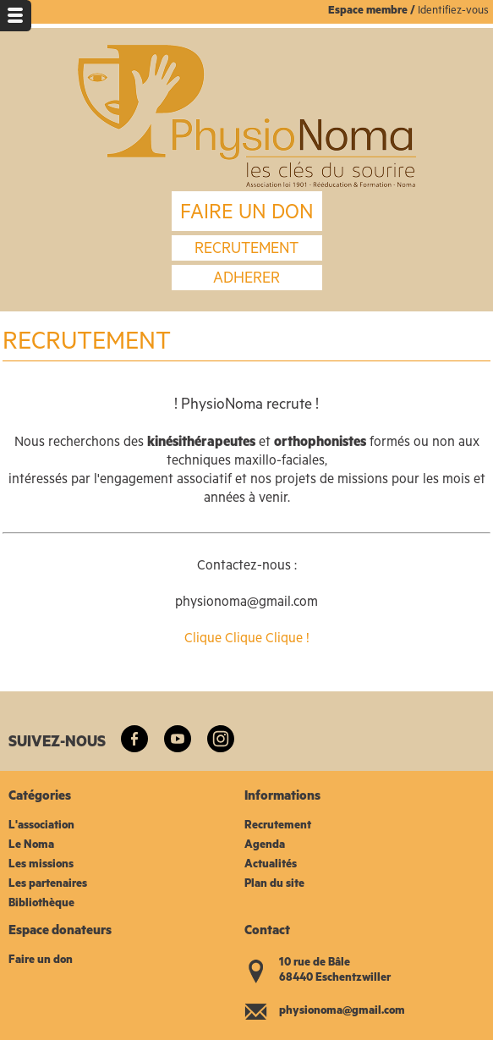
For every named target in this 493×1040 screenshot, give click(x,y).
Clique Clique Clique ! (246, 639)
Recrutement (277, 826)
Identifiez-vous (453, 11)
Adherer (246, 280)
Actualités (270, 865)
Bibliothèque (41, 904)
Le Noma (31, 845)
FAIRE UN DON (247, 215)
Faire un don (40, 961)
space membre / (376, 11)
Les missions (41, 865)
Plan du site (274, 884)
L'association (41, 826)
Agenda (264, 845)
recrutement (246, 250)
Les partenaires (47, 884)
